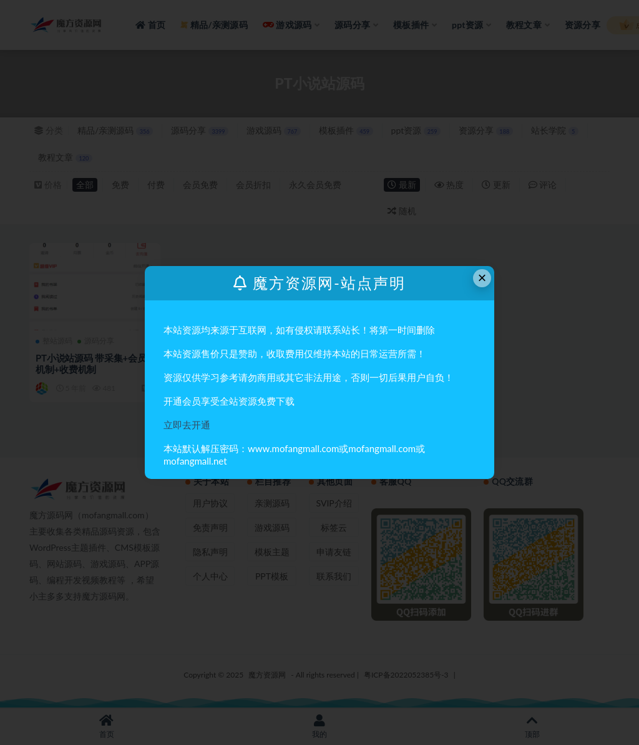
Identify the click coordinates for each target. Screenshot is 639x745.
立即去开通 (186, 424)
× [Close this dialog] (482, 277)
